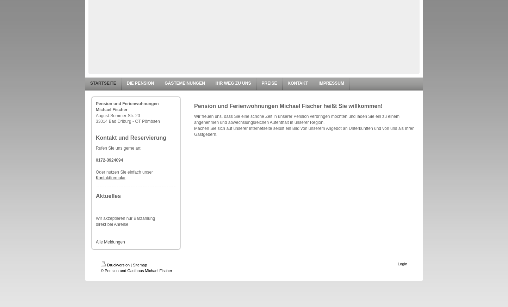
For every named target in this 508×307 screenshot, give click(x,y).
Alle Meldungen (110, 242)
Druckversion (115, 265)
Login (402, 264)
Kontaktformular (110, 177)
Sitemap (140, 265)
